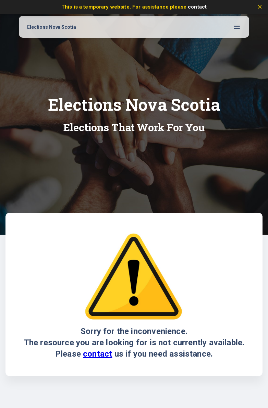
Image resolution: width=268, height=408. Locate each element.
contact (197, 7)
